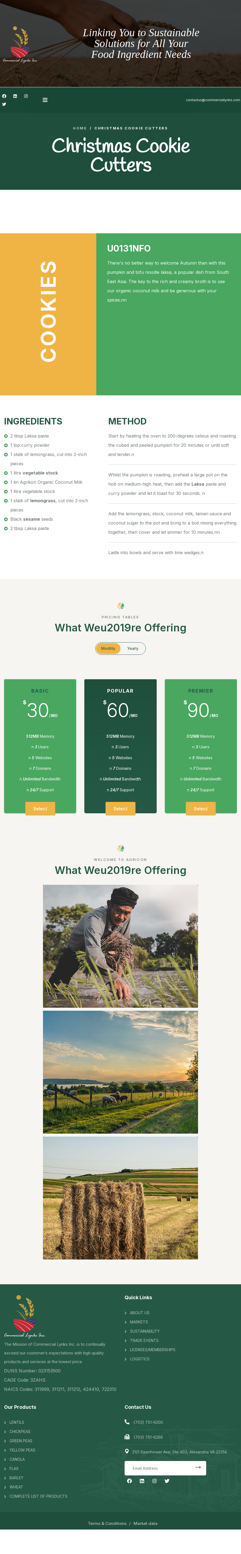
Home (80, 128)
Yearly (132, 648)
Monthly (108, 648)
